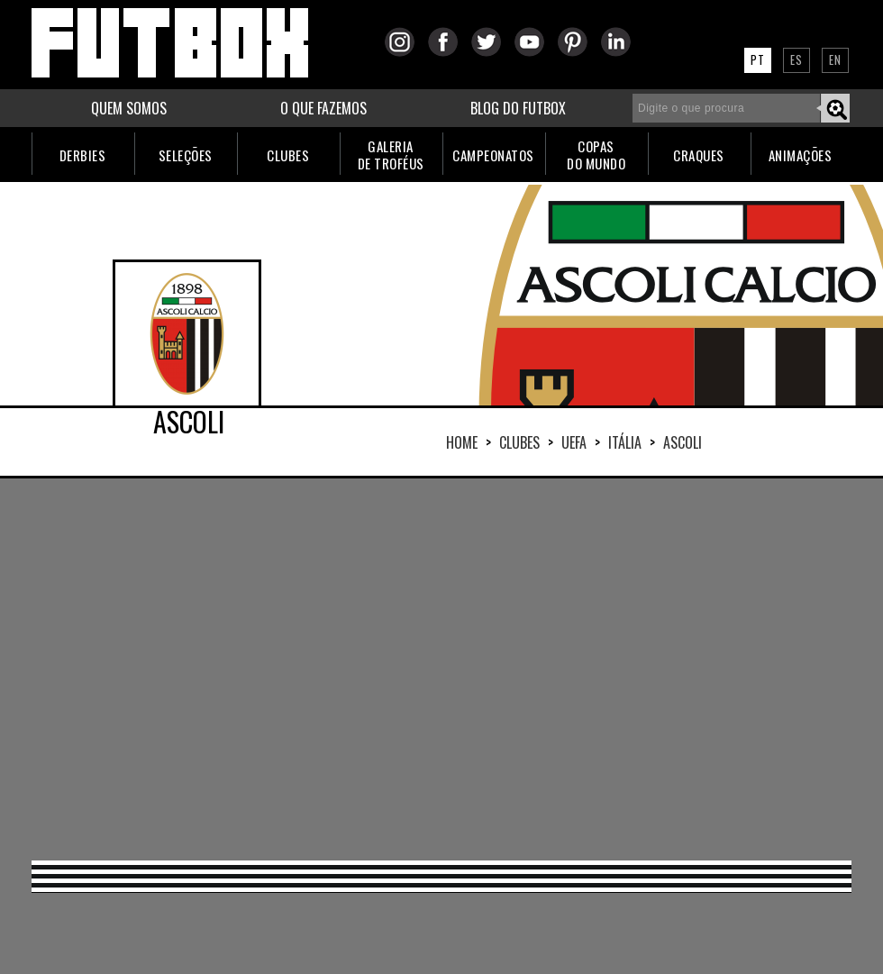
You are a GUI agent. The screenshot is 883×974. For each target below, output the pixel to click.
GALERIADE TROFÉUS (391, 154)
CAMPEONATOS (493, 155)
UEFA (574, 442)
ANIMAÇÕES (801, 155)
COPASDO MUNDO (596, 154)
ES (796, 59)
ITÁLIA (625, 442)
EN (835, 59)
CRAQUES (698, 155)
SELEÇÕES (186, 155)
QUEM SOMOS (129, 108)
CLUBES (288, 155)
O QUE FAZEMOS (323, 108)
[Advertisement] (409, 668)
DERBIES (82, 155)
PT (758, 59)
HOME (462, 442)
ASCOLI (682, 442)
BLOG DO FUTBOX (518, 108)
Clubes (519, 442)
